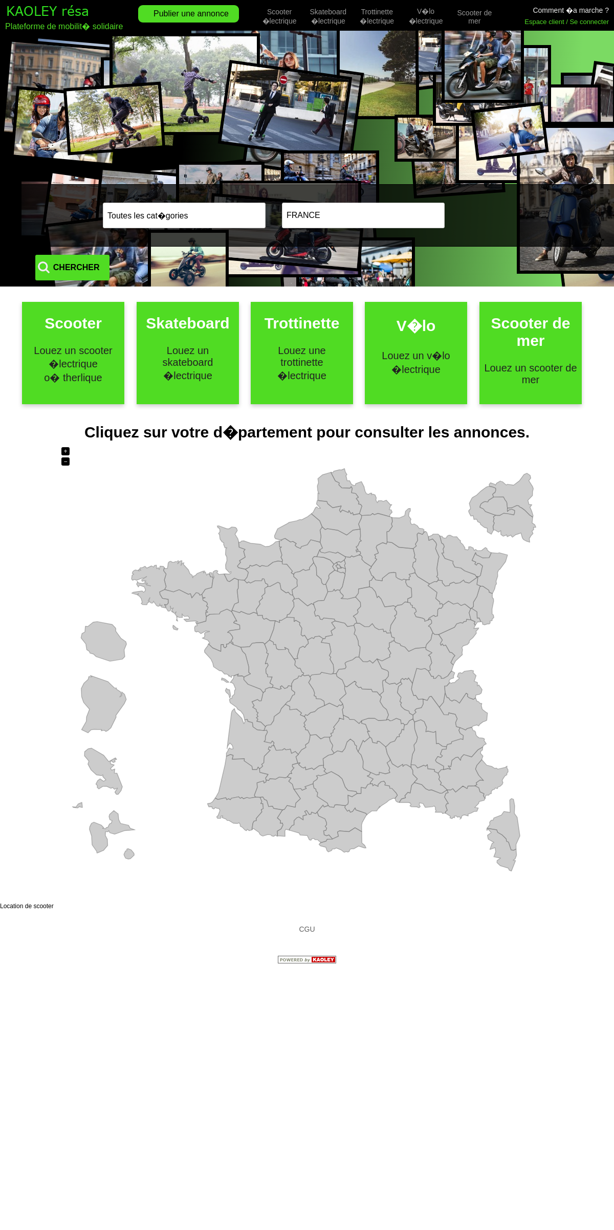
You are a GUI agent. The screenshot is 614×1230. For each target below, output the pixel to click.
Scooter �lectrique (279, 16)
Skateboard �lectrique (328, 16)
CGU (307, 929)
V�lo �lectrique (426, 16)
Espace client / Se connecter (566, 22)
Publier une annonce (191, 13)
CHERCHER (502, 215)
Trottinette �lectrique (377, 16)
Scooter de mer (474, 17)
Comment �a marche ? (571, 10)
